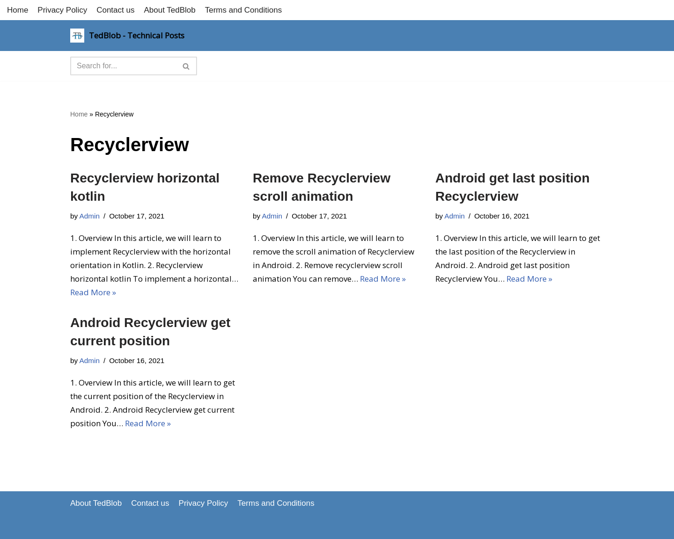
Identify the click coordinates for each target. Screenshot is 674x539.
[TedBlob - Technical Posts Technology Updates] (127, 36)
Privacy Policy (62, 10)
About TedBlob (169, 10)
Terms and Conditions (243, 10)
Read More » (93, 292)
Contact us (115, 10)
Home (17, 10)
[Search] (123, 66)
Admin (90, 216)
